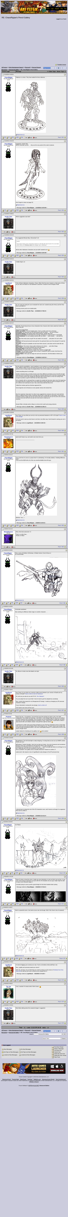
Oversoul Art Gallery (14, 69)
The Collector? (40, 696)
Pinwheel (8, 716)
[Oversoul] (27, 67)
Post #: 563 (61, 547)
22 (56, 68)
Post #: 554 (61, 255)
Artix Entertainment (61, 1079)
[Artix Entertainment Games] (16, 67)
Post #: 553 (61, 231)
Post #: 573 (61, 980)
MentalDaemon (8, 532)
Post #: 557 (61, 319)
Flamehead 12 (8, 437)
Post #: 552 (61, 210)
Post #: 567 (61, 710)
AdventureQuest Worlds (48, 1079)
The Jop (8, 986)
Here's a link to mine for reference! (34, 693)
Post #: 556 (61, 298)
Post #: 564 (62, 603)
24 (60, 68)
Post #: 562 (61, 525)
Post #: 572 (62, 958)
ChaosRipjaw (8, 77)
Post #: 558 (61, 360)
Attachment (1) (20, 134)
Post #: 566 (61, 686)
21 (54, 68)
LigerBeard (8, 283)
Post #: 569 (61, 818)
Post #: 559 (61, 409)
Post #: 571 (61, 903)
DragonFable (15, 1079)
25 (62, 68)
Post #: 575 (61, 1023)
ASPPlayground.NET (33, 1085)
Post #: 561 (61, 451)
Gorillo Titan (8, 216)
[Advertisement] (20, 43)
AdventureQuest (6, 1079)
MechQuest (23, 1079)
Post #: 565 (62, 665)
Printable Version (60, 64)
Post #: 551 (61, 137)
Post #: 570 (62, 873)
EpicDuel (30, 1079)
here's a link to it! (42, 705)
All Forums (4, 67)
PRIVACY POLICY (34, 1081)
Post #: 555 (61, 277)
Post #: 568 (61, 734)
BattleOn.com (37, 1079)
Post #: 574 (61, 1001)
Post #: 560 (61, 430)
